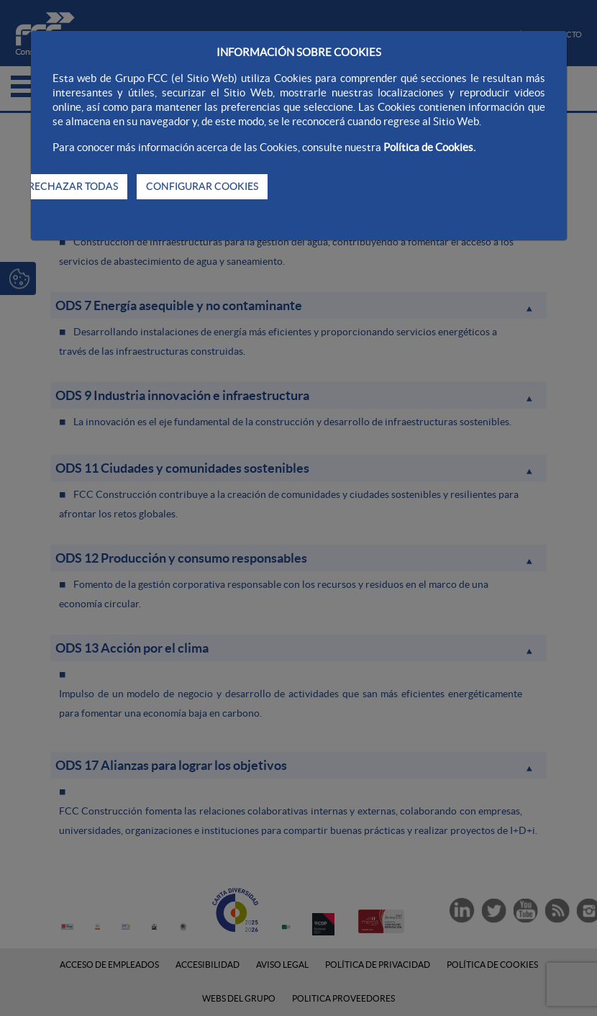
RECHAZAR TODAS (73, 186)
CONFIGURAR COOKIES (202, 186)
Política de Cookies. (429, 147)
